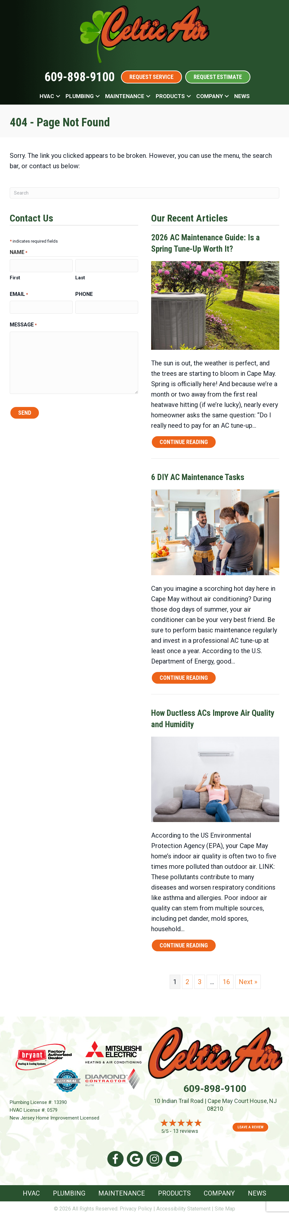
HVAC (47, 96)
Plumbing (80, 96)
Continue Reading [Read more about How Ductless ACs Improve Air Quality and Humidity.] (183, 946)
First (15, 278)
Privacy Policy (136, 1209)
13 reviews (185, 1131)
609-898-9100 (79, 77)
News (242, 96)
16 (226, 982)
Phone (84, 294)
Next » (248, 982)
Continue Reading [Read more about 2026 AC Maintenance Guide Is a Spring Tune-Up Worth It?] (183, 443)
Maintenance (124, 96)
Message (23, 325)
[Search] (144, 192)
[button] (58, 96)
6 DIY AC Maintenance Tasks (197, 477)
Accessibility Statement (183, 1209)
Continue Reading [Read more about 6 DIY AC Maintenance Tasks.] (183, 679)
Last (80, 278)
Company (209, 96)
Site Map (225, 1209)
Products (170, 96)
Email (19, 294)
